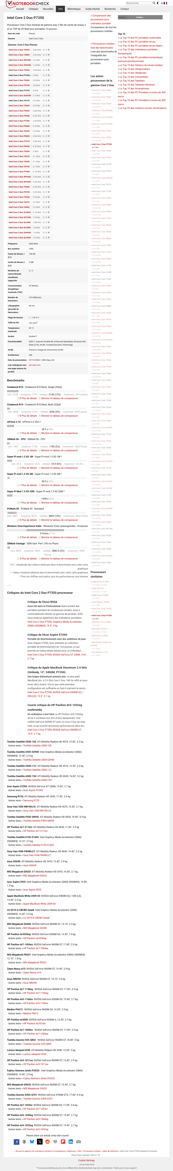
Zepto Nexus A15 (32, 972)
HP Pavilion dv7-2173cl (35, 831)
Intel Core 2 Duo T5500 (101, 104)
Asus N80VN (30, 982)
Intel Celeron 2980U (100, 635)
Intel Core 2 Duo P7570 (19, 141)
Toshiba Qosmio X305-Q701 (38, 1098)
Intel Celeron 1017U (100, 652)
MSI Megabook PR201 (35, 962)
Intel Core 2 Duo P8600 (19, 126)
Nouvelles (48, 9)
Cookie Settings (86, 1160)
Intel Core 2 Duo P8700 (19, 192)
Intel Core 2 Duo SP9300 (20, 177)
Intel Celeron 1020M (100, 602)
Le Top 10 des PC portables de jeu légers (141, 45)
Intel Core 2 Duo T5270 (101, 131)
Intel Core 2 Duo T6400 (19, 151)
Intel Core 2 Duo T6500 (19, 161)
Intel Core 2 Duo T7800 (101, 245)
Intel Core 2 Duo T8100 (19, 166)
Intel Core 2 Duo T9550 (19, 70)
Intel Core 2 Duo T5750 (101, 468)
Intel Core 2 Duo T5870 (101, 387)
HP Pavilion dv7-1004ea (35, 948)
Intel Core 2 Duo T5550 (101, 441)
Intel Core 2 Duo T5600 (101, 522)
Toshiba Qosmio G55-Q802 (37, 1044)
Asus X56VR (29, 865)
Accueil (20, 9)
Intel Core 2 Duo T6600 (19, 207)
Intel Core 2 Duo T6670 (19, 202)
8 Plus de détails (27, 398)
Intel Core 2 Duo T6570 (19, 156)
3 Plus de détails (27, 537)
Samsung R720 (31, 800)
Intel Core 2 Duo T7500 (101, 367)
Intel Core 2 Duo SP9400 (20, 60)
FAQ (60, 9)
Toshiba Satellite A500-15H (37, 780)
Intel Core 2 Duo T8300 (19, 131)
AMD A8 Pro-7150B (100, 582)
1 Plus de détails (27, 433)
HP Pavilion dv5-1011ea (35, 1064)
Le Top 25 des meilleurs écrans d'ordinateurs (143, 108)
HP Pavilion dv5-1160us (35, 1003)
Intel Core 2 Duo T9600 (19, 80)
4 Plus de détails (27, 558)
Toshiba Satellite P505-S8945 (38, 820)
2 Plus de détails (27, 468)
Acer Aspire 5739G (33, 790)
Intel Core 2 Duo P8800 (19, 136)
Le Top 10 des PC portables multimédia (140, 37)
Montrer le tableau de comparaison (58, 398)
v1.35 (8, 585)
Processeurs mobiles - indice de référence (100, 1151)
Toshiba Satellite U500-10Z (37, 745)
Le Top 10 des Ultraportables (135, 69)
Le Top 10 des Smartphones (134, 88)
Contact (125, 9)
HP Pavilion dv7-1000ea (35, 1033)
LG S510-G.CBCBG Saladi (36, 917)
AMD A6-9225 (98, 588)
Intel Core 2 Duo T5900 (101, 299)
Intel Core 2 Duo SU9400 (20, 65)
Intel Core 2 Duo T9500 (19, 105)
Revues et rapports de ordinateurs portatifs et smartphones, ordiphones (46, 1151)
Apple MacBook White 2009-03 (39, 903)
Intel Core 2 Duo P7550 (19, 121)
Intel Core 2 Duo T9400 (19, 187)
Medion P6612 (30, 1013)
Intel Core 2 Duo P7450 (19, 171)
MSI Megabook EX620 (34, 875)
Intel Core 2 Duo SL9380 (20, 227)
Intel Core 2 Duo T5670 (101, 454)
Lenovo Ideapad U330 (34, 1054)
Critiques (33, 9)
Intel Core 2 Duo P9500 (19, 116)
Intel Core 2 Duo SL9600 (20, 212)
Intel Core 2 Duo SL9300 (20, 237)
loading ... (123, 17)
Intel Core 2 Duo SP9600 (20, 182)
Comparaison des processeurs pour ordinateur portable (101, 19)
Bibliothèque (74, 9)
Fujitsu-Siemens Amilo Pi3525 (39, 1078)
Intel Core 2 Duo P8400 (19, 146)
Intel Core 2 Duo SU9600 (20, 232)
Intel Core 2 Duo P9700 (19, 85)
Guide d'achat (92, 9)
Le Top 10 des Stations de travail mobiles (141, 65)
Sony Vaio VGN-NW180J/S (37, 810)
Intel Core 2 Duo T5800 (101, 380)
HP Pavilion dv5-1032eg (35, 1129)
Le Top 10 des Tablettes (132, 80)
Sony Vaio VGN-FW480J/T (37, 855)
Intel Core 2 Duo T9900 (19, 50)
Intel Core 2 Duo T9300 (19, 197)
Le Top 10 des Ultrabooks (133, 72)
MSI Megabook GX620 (35, 1088)
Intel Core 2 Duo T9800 (19, 55)
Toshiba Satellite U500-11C (37, 769)
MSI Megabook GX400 (35, 928)
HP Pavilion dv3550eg (34, 938)
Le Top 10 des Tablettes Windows (137, 84)
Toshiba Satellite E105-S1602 (38, 845)
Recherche (110, 9)
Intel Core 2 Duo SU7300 (20, 217)
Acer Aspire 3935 (32, 889)
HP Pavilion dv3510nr (34, 1023)
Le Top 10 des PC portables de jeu (137, 41)
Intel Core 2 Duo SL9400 (20, 222)
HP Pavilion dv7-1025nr (35, 1109)
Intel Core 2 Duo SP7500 (102, 124)
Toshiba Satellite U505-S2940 (38, 759)
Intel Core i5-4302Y (100, 629)
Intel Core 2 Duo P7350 (102, 144)
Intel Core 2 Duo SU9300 (20, 95)
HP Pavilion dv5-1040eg (35, 1119)
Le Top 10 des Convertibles (134, 76)
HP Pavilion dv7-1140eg (35, 993)
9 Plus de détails (27, 450)
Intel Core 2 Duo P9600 (19, 111)
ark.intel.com (35, 365)
